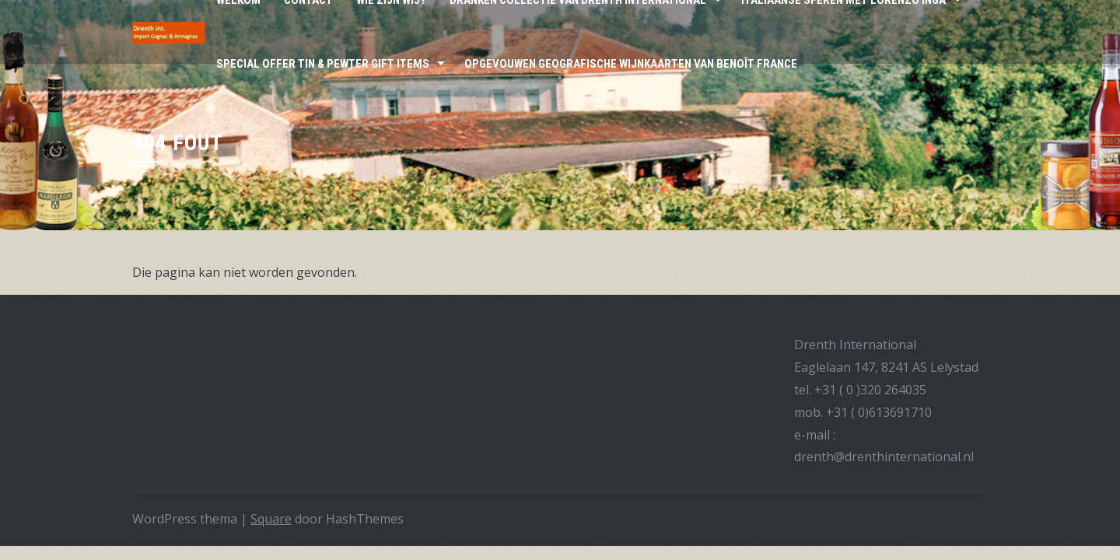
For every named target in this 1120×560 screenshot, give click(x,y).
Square (271, 518)
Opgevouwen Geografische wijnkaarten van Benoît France (630, 64)
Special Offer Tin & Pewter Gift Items (322, 64)
